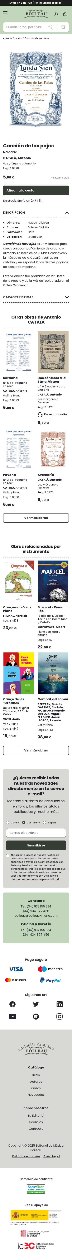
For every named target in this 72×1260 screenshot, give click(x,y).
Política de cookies (26, 1156)
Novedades (36, 1094)
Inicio (36, 1075)
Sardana (10, 378)
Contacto (36, 1128)
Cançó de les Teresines (13, 701)
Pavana (9, 475)
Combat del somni (53, 699)
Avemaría (46, 475)
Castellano (33, 822)
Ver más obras (36, 518)
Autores (36, 1081)
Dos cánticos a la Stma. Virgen (52, 380)
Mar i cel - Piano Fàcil (50, 609)
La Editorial (36, 1115)
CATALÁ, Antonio (17, 158)
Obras (36, 1088)
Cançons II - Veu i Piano (17, 609)
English (52, 822)
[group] (36, 89)
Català (15, 822)
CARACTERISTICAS (18, 297)
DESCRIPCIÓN (14, 212)
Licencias (36, 1122)
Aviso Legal (51, 1156)
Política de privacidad (42, 868)
